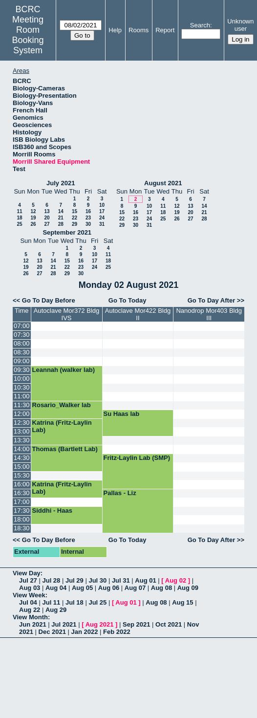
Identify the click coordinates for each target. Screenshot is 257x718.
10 (102, 205)
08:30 (22, 352)
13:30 (22, 440)
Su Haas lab (122, 413)
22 (74, 217)
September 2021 (67, 232)
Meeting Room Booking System (28, 35)
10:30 (22, 387)
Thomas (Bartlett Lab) (65, 449)
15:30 (22, 475)
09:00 (22, 361)
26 (33, 224)
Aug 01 (145, 580)
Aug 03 (29, 587)
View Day (27, 573)
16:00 (22, 484)
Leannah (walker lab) (63, 369)
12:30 (22, 422)
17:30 (22, 510)
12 (33, 211)
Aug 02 (175, 580)
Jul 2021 (63, 624)
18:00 (22, 519)
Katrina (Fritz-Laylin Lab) (62, 426)
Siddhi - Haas (52, 510)
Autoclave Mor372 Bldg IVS (66, 314)
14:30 (22, 457)
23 (88, 217)
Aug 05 (82, 587)
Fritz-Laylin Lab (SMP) (137, 457)
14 (61, 211)
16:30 (22, 493)
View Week (29, 595)
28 (61, 224)
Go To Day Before (48, 300)
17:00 (22, 501)
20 (46, 217)
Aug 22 (29, 609)
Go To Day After (212, 300)
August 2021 (163, 183)
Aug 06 (108, 587)
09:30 (22, 369)
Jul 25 (97, 602)
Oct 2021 (168, 624)
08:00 (22, 343)
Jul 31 (121, 580)
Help (115, 30)
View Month (30, 617)
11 (19, 211)
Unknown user (240, 25)
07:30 (22, 334)
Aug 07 (135, 587)
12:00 (22, 413)
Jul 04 (28, 602)
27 (46, 224)
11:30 (22, 405)
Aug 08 (161, 587)
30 (88, 224)
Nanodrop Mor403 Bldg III (208, 314)
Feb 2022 (116, 631)
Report (164, 30)
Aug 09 (187, 587)
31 (102, 224)
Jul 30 (97, 580)
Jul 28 (51, 580)
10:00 (22, 378)
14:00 (22, 449)
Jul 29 (74, 580)
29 (74, 224)
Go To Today (127, 300)
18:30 (22, 528)
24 (102, 217)
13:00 (22, 431)
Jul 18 (74, 602)
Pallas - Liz (120, 493)
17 (102, 211)
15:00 (22, 466)
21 (61, 217)
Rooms (138, 30)
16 (88, 211)
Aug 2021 (100, 624)
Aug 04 (55, 587)
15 (74, 211)
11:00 (22, 396)
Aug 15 (182, 602)
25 (19, 224)
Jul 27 (28, 580)
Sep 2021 (136, 624)
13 (46, 211)
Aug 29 (55, 609)
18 (19, 217)
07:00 (22, 325)
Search (200, 25)
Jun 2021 (32, 624)
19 (33, 217)
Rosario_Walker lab (61, 405)
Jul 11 (51, 602)
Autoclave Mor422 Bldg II (138, 314)
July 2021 (60, 183)
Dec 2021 (52, 631)
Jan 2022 (84, 631)
